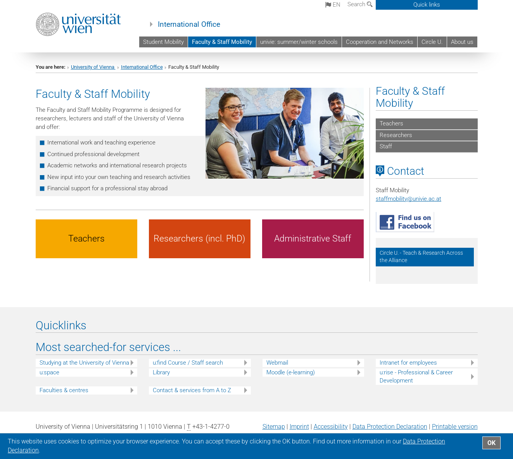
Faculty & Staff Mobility (222, 41)
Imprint (299, 426)
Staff (386, 146)
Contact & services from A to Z (192, 390)
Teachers (391, 123)
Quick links (426, 4)
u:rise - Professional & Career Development (416, 376)
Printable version (455, 426)
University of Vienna (93, 67)
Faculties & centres (64, 390)
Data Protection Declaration (389, 426)
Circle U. (432, 41)
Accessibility (331, 426)
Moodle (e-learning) (290, 372)
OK (491, 443)
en (332, 4)
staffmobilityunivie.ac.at (408, 198)
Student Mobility (163, 41)
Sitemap (274, 426)
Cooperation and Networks (379, 41)
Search (360, 4)
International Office (189, 24)
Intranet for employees (408, 362)
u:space (49, 372)
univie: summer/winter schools (299, 41)
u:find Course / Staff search (188, 362)
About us (462, 41)
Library (161, 372)
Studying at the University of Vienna (84, 362)
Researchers (396, 135)
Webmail (277, 362)
